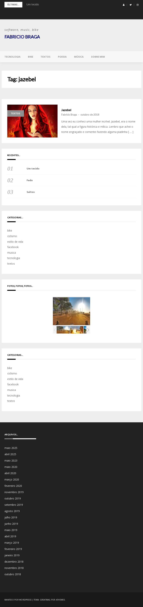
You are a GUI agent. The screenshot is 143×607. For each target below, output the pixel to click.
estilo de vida (15, 241)
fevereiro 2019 (13, 549)
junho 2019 (11, 523)
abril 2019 (10, 536)
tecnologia (12, 56)
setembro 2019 (13, 504)
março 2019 (11, 542)
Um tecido (32, 4)
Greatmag (45, 599)
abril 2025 (10, 454)
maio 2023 (10, 460)
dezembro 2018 (13, 561)
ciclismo (12, 236)
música (79, 56)
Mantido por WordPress (17, 599)
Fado (30, 180)
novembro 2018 (14, 567)
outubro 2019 (12, 498)
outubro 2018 (12, 574)
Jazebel (66, 109)
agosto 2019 (12, 511)
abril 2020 (10, 473)
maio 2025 (10, 447)
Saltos (31, 192)
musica (11, 252)
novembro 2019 (14, 492)
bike (30, 56)
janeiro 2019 (12, 555)
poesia (62, 56)
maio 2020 (10, 466)
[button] (124, 5)
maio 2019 (10, 530)
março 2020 (11, 479)
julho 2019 (10, 517)
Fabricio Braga (22, 36)
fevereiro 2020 (13, 485)
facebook (13, 247)
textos (45, 56)
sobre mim (98, 56)
